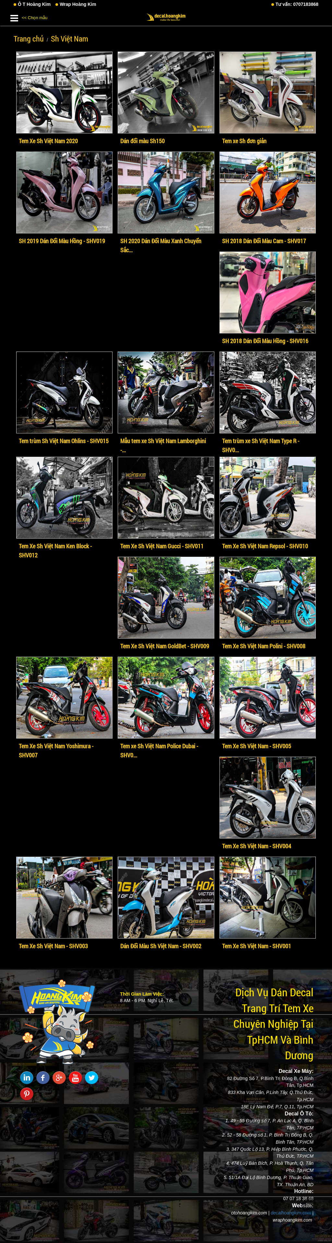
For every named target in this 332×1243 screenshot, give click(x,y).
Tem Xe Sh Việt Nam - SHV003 (53, 946)
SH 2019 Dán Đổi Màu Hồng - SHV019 (62, 241)
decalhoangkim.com (291, 1212)
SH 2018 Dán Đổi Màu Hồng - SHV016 (265, 341)
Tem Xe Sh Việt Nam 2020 (48, 141)
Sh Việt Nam (69, 38)
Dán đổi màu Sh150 (142, 141)
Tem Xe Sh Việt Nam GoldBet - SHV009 (164, 646)
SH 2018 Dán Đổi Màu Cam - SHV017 (264, 241)
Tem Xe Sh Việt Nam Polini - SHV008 (263, 646)
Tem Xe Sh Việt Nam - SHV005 (256, 746)
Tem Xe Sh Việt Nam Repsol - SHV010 (265, 546)
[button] (14, 17)
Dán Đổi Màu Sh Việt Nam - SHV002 (160, 946)
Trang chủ (29, 38)
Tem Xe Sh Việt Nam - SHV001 (256, 946)
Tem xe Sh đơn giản (244, 141)
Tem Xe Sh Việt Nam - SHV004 (256, 846)
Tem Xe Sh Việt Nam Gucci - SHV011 (162, 546)
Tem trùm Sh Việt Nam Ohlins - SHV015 (64, 441)
